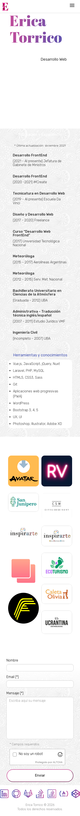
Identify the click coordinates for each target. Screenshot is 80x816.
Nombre (12, 660)
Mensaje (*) (14, 693)
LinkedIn (4, 793)
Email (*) (12, 677)
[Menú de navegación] (72, 5)
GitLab (28, 793)
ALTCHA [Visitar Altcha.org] (58, 762)
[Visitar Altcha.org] (60, 754)
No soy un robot (31, 754)
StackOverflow (40, 793)
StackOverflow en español (52, 793)
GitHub (16, 793)
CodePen (75, 793)
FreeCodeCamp (64, 793)
